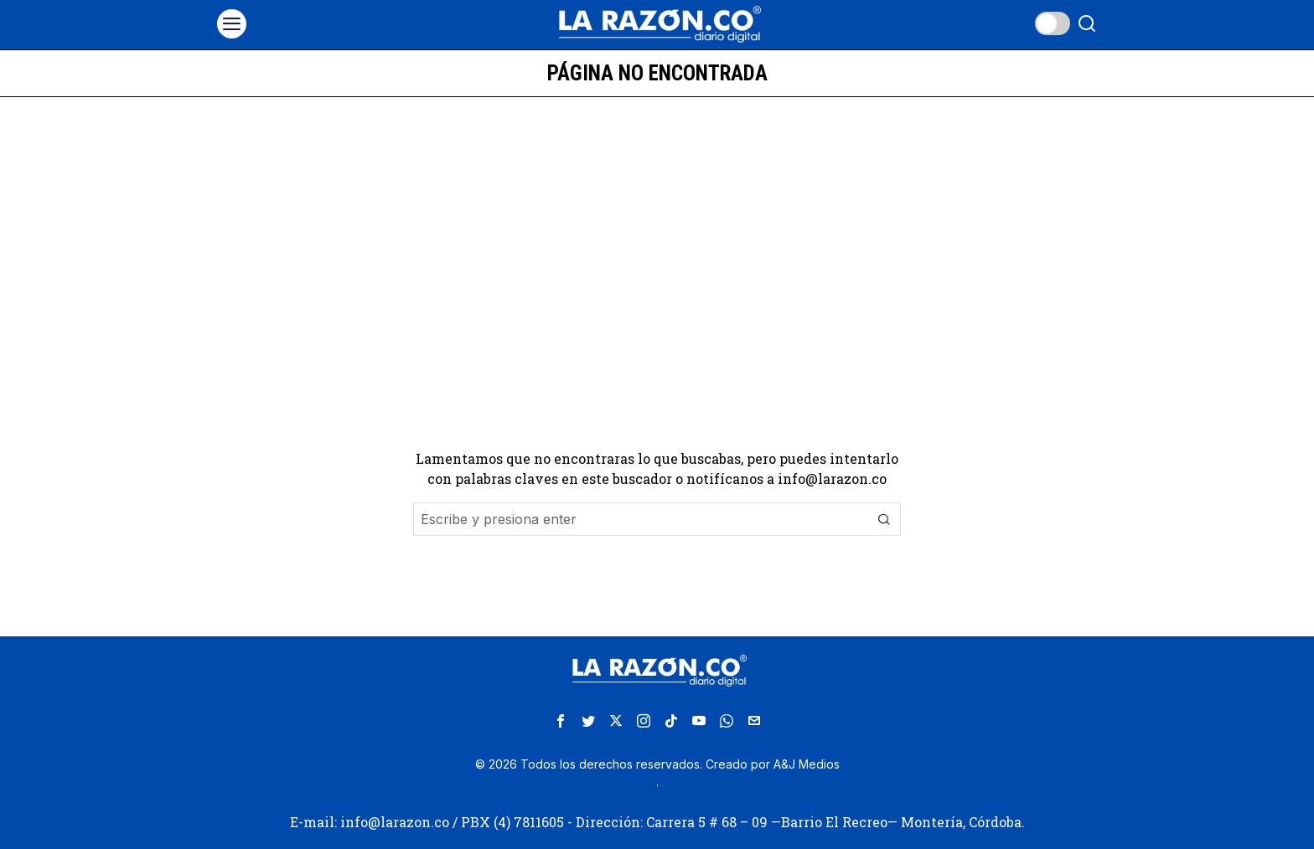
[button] (884, 519)
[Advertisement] (657, 222)
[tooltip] (560, 720)
